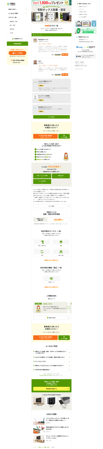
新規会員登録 (17, 44)
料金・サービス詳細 (42, 175)
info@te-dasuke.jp (20, 56)
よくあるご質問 (13, 13)
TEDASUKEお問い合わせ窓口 (45, 375)
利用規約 (82, 62)
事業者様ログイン (83, 39)
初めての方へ (12, 9)
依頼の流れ (61, 175)
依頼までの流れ (83, 14)
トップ (34, 447)
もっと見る (51, 117)
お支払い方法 (82, 12)
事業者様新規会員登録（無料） (86, 41)
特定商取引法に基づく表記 (81, 65)
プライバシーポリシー (80, 64)
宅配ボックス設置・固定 (43, 447)
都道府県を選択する (51, 389)
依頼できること (83, 6)
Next (68, 307)
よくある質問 (42, 181)
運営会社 (77, 62)
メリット (81, 9)
